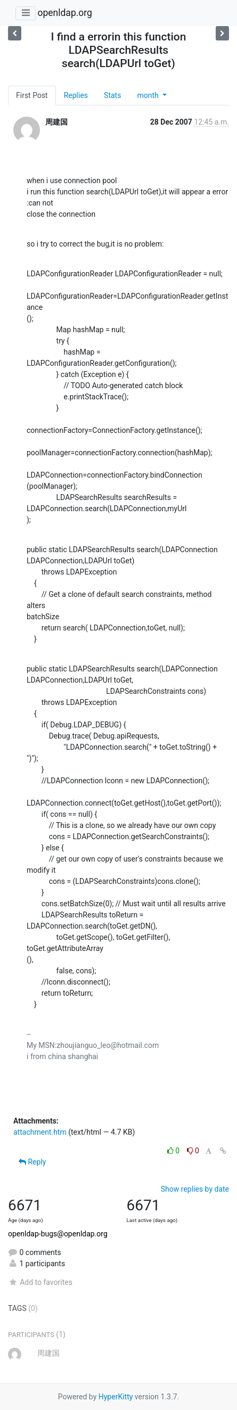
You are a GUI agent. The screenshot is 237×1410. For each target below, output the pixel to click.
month (148, 95)
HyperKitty (116, 1396)
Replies (76, 95)
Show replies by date (195, 1189)
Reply (32, 1162)
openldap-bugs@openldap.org (58, 1233)
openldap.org (64, 12)
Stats (112, 95)
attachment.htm (40, 1132)
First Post (32, 95)
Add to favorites (40, 1282)
